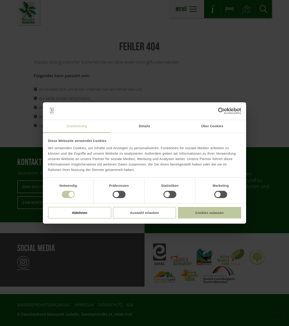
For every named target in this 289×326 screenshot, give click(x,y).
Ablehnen (79, 213)
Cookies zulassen (209, 213)
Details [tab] (144, 126)
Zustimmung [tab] (77, 126)
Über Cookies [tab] (212, 126)
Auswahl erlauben (144, 213)
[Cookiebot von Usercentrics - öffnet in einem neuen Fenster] (221, 111)
